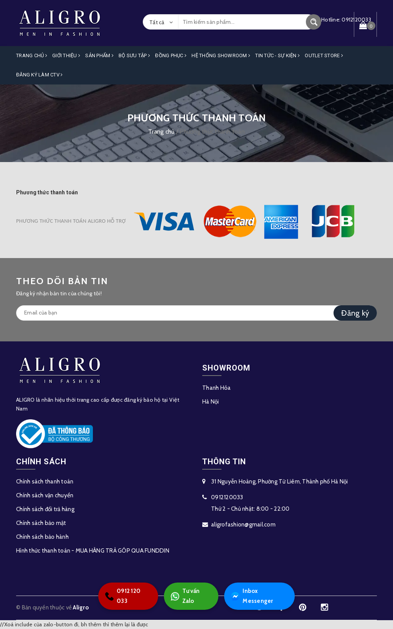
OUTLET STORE (324, 55)
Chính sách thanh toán (44, 481)
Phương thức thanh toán (47, 192)
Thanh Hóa (216, 387)
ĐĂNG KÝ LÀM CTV (39, 75)
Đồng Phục (171, 55)
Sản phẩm (99, 55)
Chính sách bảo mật (41, 523)
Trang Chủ (31, 55)
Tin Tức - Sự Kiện (277, 55)
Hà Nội (210, 401)
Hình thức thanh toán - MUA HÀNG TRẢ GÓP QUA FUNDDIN (92, 550)
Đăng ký (355, 313)
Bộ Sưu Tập (134, 55)
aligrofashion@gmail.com (243, 524)
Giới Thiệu (66, 55)
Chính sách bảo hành (42, 536)
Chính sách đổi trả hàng (45, 509)
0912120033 (227, 497)
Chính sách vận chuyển (44, 495)
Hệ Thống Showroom (221, 55)
